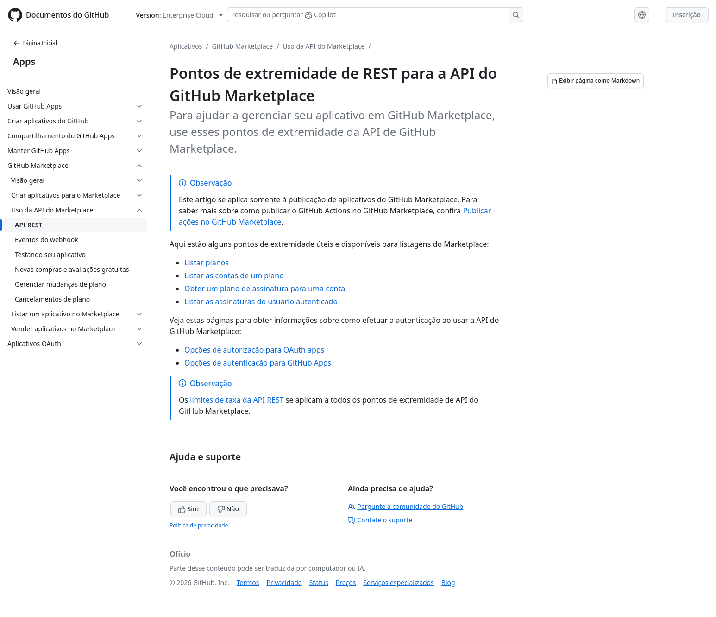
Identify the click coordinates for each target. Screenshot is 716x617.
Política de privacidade (199, 525)
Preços (346, 582)
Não (228, 508)
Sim (188, 508)
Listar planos (206, 262)
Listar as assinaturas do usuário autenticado (261, 301)
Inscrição (686, 14)
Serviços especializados (398, 582)
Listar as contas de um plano (234, 275)
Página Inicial (35, 43)
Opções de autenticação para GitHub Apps (257, 363)
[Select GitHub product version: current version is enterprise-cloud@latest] (179, 15)
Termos (248, 582)
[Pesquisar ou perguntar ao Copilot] (375, 14)
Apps (24, 61)
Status (318, 582)
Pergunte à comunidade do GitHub (405, 506)
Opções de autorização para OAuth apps (254, 350)
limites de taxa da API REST (236, 400)
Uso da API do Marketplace (323, 46)
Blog (448, 582)
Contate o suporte (380, 519)
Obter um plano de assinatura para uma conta (264, 288)
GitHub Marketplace (242, 46)
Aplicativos (186, 46)
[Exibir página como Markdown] (595, 80)
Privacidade (284, 582)
